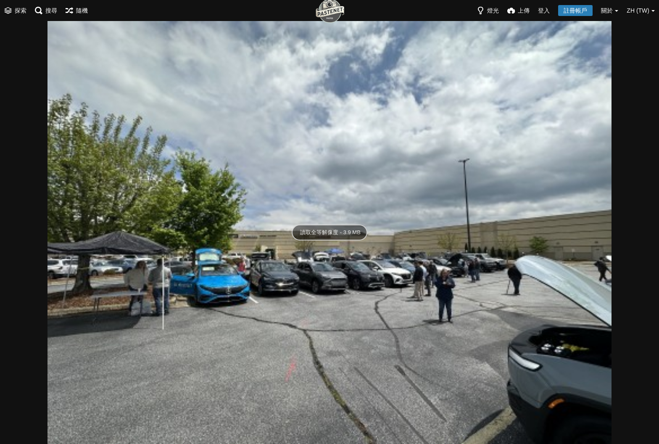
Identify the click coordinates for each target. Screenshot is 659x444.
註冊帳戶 (575, 10)
